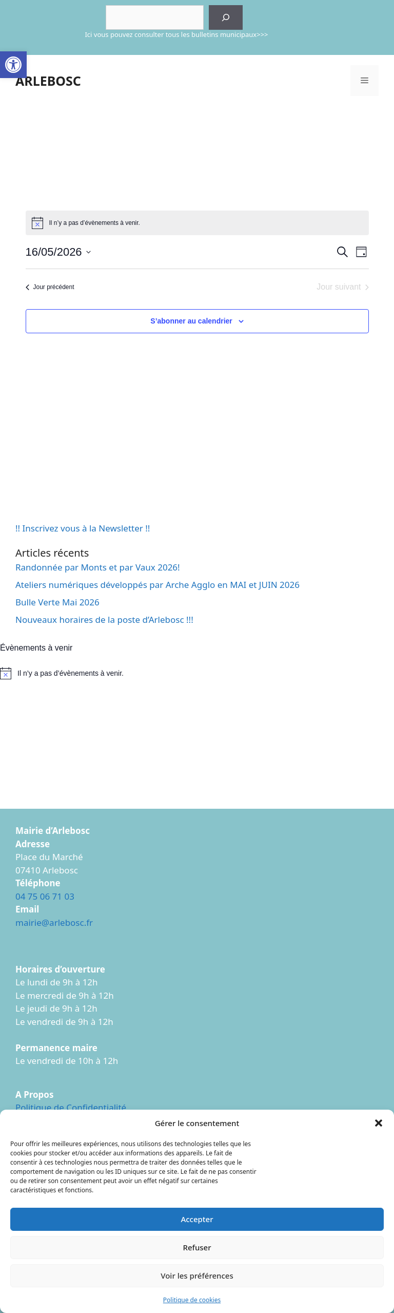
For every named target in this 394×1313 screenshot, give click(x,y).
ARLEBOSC (48, 80)
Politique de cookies (192, 1300)
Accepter (197, 1219)
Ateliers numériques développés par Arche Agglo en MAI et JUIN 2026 (157, 585)
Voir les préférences (197, 1275)
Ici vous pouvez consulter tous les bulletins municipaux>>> (176, 34)
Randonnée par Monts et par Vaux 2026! (97, 567)
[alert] (197, 673)
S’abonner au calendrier (191, 321)
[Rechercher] (226, 17)
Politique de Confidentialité (70, 1107)
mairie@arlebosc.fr (54, 922)
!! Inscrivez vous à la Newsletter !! (82, 528)
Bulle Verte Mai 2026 (57, 602)
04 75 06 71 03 (44, 896)
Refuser (197, 1247)
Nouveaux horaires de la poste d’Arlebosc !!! (104, 619)
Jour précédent (50, 287)
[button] (13, 64)
